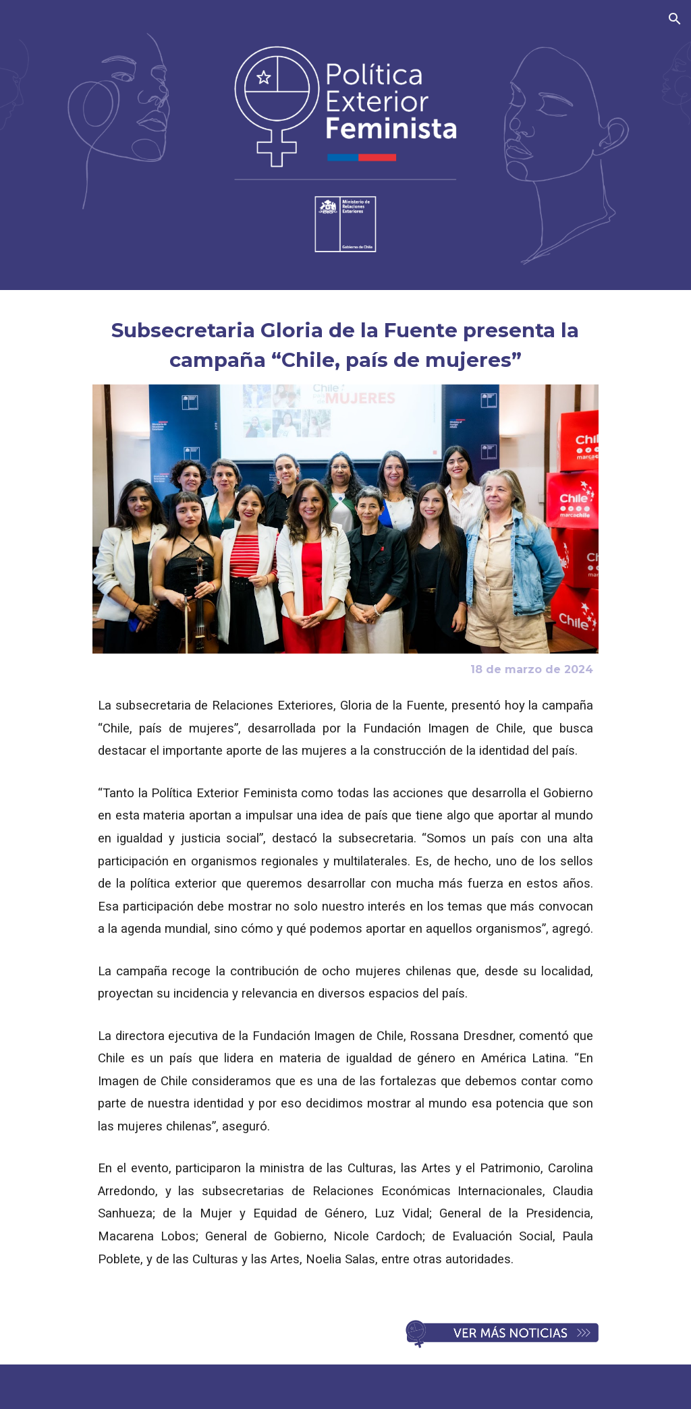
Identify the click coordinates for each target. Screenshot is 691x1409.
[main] (345, 345)
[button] (675, 19)
